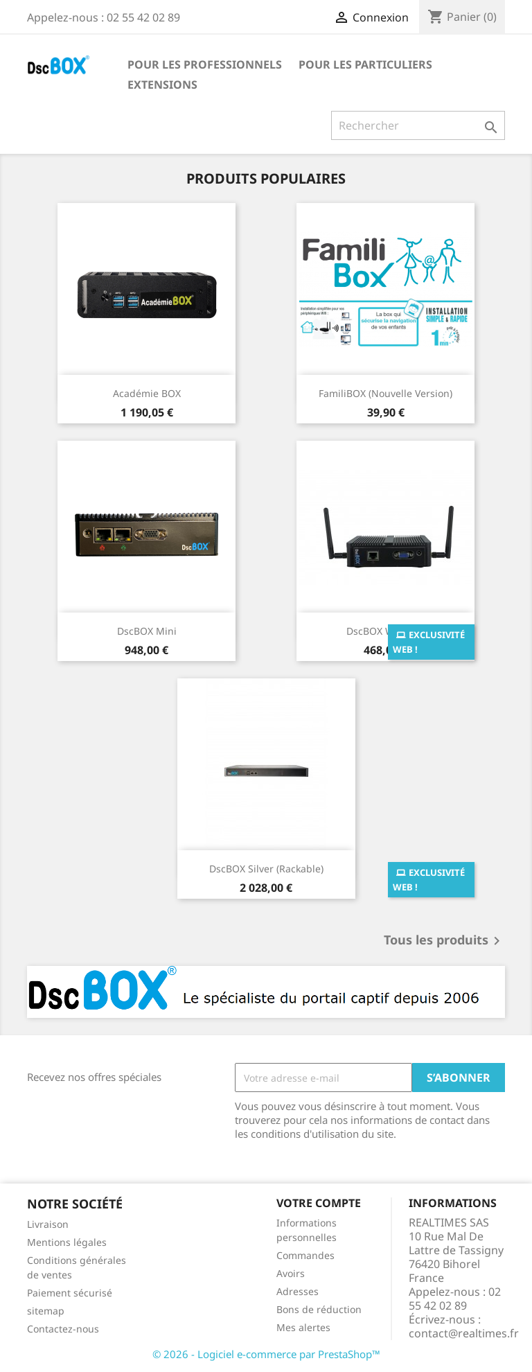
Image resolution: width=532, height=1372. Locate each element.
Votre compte (318, 1203)
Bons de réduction (319, 1309)
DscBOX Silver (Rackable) (266, 868)
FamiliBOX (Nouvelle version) (385, 393)
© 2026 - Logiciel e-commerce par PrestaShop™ (266, 1354)
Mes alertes (303, 1327)
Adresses (297, 1291)
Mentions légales (67, 1242)
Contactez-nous (63, 1328)
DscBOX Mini (147, 630)
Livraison (48, 1224)
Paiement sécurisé (69, 1292)
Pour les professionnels (204, 64)
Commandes (305, 1255)
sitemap (45, 1310)
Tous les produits (444, 941)
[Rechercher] (418, 125)
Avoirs (290, 1273)
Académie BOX (147, 393)
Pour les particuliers (365, 64)
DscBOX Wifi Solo (385, 630)
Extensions (162, 84)
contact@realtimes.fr (464, 1333)
